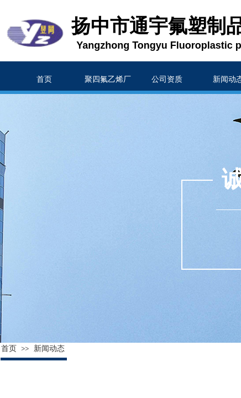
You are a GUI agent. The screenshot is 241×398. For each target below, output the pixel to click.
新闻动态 (49, 348)
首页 (9, 348)
